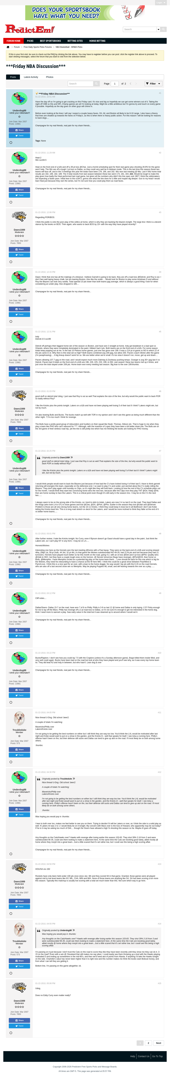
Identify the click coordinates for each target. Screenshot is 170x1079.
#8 (160, 533)
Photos (49, 77)
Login (161, 2)
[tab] (13, 77)
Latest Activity (31, 77)
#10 (159, 653)
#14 (159, 924)
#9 (160, 593)
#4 (160, 272)
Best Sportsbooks (50, 40)
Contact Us (143, 1056)
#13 (159, 864)
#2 (160, 153)
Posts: (11, 124)
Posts (13, 77)
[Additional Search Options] (158, 29)
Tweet (19, 136)
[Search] (141, 29)
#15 (159, 983)
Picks (30, 40)
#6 (160, 391)
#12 (159, 772)
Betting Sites (75, 40)
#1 (160, 93)
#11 (159, 712)
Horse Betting (97, 40)
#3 (160, 212)
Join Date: (13, 121)
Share (19, 130)
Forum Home (13, 40)
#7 (160, 451)
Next (158, 1043)
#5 (160, 332)
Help (132, 1056)
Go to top (157, 1056)
